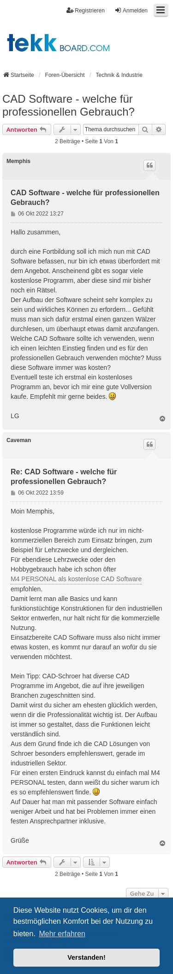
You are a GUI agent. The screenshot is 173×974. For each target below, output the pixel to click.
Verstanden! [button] (86, 957)
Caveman (18, 440)
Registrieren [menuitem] (85, 10)
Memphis (18, 161)
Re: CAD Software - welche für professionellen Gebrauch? (64, 476)
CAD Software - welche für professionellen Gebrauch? (68, 105)
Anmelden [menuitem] (131, 10)
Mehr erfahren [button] (62, 934)
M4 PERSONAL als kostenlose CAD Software (76, 579)
